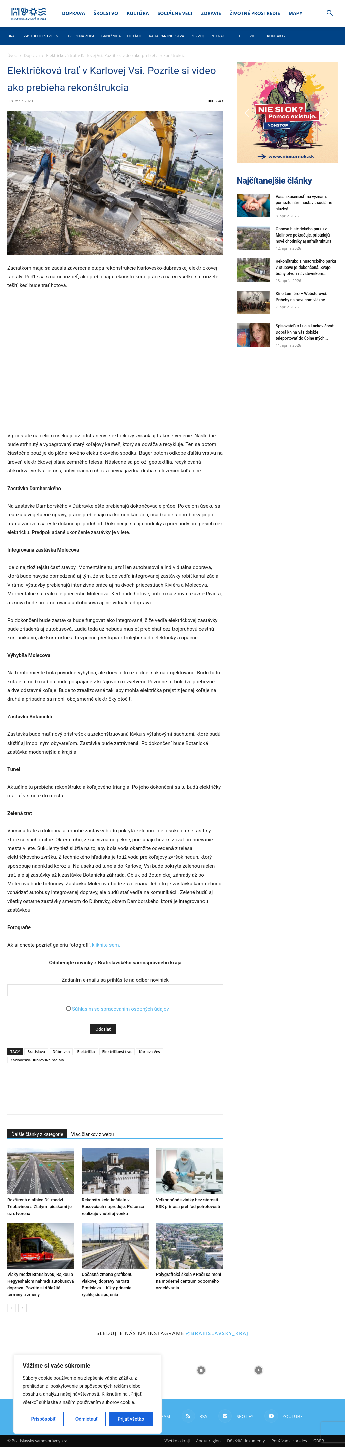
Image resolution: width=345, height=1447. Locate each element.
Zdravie (211, 13)
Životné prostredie (255, 13)
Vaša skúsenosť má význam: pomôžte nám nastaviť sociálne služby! (304, 202)
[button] (329, 14)
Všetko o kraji (177, 1441)
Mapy (295, 13)
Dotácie (135, 35)
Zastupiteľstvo (41, 35)
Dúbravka (61, 1051)
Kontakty (276, 35)
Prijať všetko (131, 1419)
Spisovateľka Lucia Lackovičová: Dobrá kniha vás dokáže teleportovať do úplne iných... (305, 332)
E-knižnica (111, 35)
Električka (86, 1051)
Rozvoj (197, 35)
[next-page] (22, 1308)
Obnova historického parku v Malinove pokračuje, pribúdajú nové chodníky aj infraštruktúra (304, 235)
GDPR (318, 1441)
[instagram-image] (201, 1370)
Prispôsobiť (43, 1419)
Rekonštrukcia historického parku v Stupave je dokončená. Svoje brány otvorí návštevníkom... (306, 267)
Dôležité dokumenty (246, 1441)
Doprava (73, 13)
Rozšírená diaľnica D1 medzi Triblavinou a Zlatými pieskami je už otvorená (39, 1206)
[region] (87, 1394)
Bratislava (36, 1051)
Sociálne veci (175, 13)
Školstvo (106, 13)
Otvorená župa (80, 35)
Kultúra (138, 13)
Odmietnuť (86, 1419)
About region (208, 1441)
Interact (218, 35)
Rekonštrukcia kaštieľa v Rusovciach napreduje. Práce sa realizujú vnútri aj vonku (113, 1206)
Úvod (12, 55)
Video (255, 35)
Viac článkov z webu (92, 1134)
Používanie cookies (289, 1441)
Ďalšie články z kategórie (37, 1134)
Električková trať (117, 1051)
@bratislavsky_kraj (217, 1333)
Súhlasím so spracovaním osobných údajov (120, 1009)
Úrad (12, 35)
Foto (238, 35)
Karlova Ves (149, 1051)
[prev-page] (11, 1308)
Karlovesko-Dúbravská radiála (37, 1059)
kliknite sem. (106, 945)
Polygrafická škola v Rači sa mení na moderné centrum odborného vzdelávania (188, 1281)
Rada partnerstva (166, 35)
